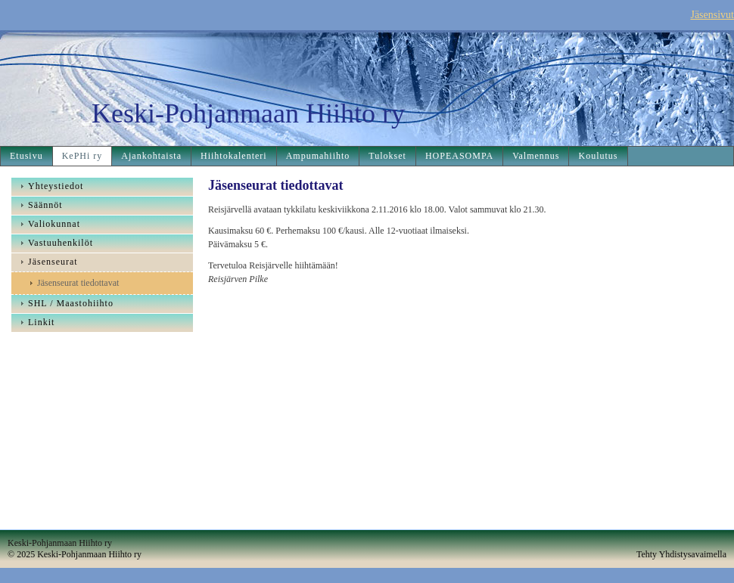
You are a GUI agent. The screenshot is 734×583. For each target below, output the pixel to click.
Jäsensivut (712, 14)
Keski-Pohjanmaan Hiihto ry (248, 113)
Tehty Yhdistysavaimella (681, 554)
